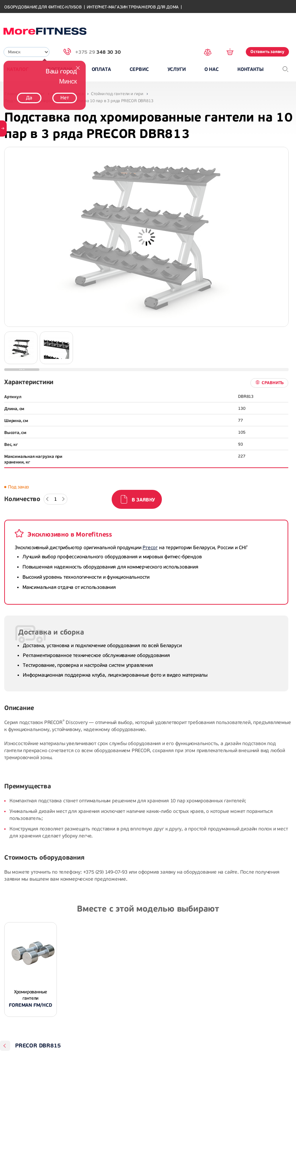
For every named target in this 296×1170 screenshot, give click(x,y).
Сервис (139, 69)
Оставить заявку (267, 51)
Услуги (176, 69)
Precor (150, 548)
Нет (64, 98)
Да (29, 98)
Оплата (101, 69)
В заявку (143, 500)
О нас (211, 69)
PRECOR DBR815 (37, 1045)
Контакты (250, 69)
